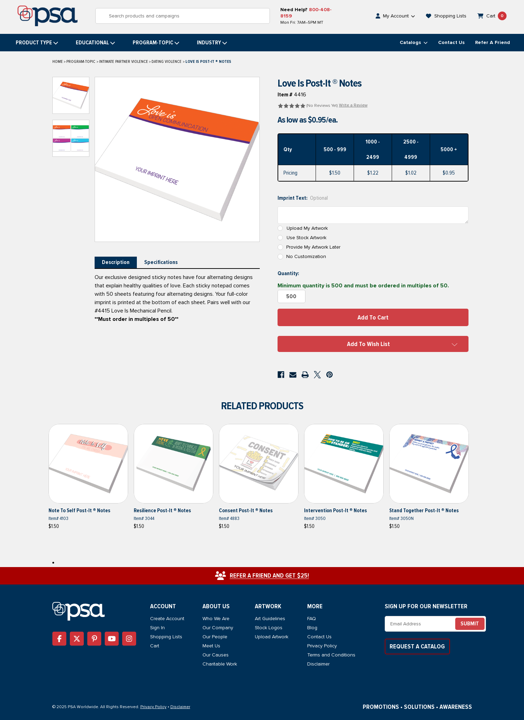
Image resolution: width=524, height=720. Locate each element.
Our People (214, 637)
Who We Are (215, 619)
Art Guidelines (270, 619)
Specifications (161, 262)
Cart (154, 646)
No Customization (306, 256)
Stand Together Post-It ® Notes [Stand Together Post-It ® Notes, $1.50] (424, 510)
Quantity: (288, 273)
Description (116, 262)
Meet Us (211, 646)
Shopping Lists (166, 637)
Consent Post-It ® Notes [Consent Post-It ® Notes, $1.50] (246, 510)
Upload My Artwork (307, 228)
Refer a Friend (492, 42)
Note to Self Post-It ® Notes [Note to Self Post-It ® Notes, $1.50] (79, 510)
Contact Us (451, 42)
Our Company (217, 628)
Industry (212, 42)
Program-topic (156, 42)
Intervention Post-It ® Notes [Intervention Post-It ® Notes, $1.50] (335, 510)
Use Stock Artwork (306, 238)
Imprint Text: (303, 197)
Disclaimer (318, 664)
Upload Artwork (271, 637)
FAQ (311, 619)
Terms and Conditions (331, 655)
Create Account (167, 619)
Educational (95, 42)
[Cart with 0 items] (492, 16)
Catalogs (414, 42)
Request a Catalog (417, 646)
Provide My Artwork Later (313, 247)
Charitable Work (219, 664)
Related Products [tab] (262, 405)
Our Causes (215, 655)
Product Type (37, 42)
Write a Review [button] (353, 105)
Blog (312, 628)
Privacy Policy (322, 646)
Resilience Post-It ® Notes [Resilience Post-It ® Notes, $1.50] (162, 510)
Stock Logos (268, 628)
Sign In (157, 628)
